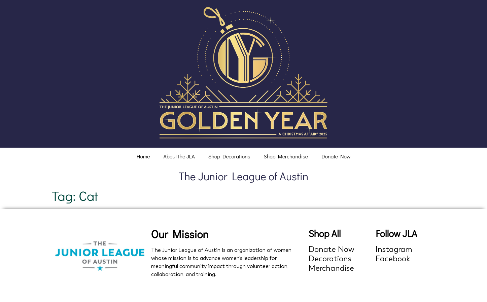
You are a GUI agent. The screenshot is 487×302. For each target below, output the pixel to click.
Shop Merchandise (286, 156)
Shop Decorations (229, 156)
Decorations (330, 258)
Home (143, 156)
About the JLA (179, 156)
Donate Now (335, 156)
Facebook (393, 258)
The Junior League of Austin (244, 176)
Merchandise (331, 268)
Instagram (394, 249)
